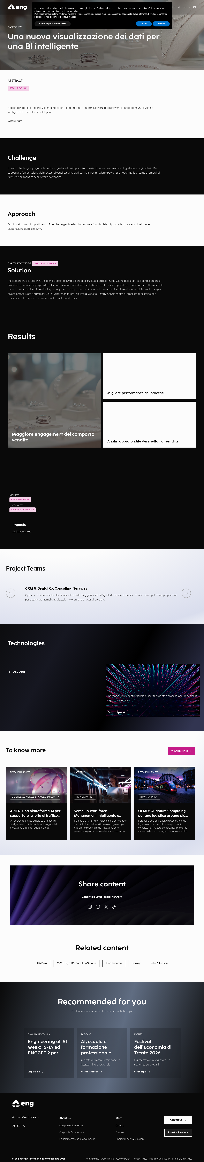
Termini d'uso (92, 1158)
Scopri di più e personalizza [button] (52, 24)
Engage (120, 1132)
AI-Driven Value (22, 531)
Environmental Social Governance (77, 1139)
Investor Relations (178, 1132)
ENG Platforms (114, 963)
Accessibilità (107, 1158)
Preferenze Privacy (182, 1158)
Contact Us (178, 1120)
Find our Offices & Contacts (25, 1117)
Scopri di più (117, 712)
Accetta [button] (161, 24)
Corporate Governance (71, 1132)
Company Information (71, 1125)
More (119, 1118)
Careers (120, 1125)
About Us (65, 1118)
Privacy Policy (140, 1158)
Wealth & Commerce (22, 510)
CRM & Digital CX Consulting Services (76, 963)
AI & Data (16, 671)
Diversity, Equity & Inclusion (130, 1139)
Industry (136, 963)
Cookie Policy (123, 1158)
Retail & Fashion (18, 88)
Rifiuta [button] (144, 24)
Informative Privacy (159, 1158)
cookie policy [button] (72, 11)
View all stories (181, 751)
